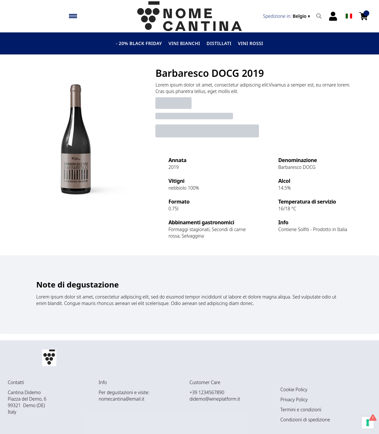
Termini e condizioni (300, 409)
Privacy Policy (293, 399)
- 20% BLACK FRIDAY (139, 43)
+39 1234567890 (207, 392)
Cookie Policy (293, 389)
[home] (189, 16)
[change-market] (287, 16)
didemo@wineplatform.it (215, 399)
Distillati (218, 43)
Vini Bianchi (184, 43)
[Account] (333, 16)
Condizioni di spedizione (305, 419)
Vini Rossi (250, 43)
